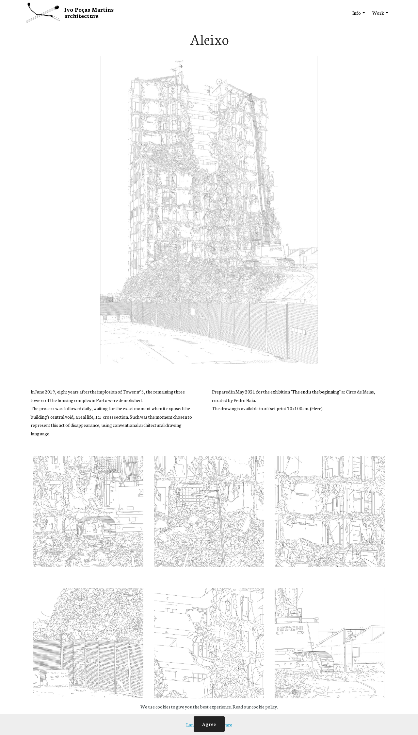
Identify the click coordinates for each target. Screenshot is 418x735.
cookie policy (264, 706)
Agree (209, 724)
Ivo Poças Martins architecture (89, 12)
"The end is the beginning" (316, 391)
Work (378, 12)
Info (356, 12)
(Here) (316, 408)
